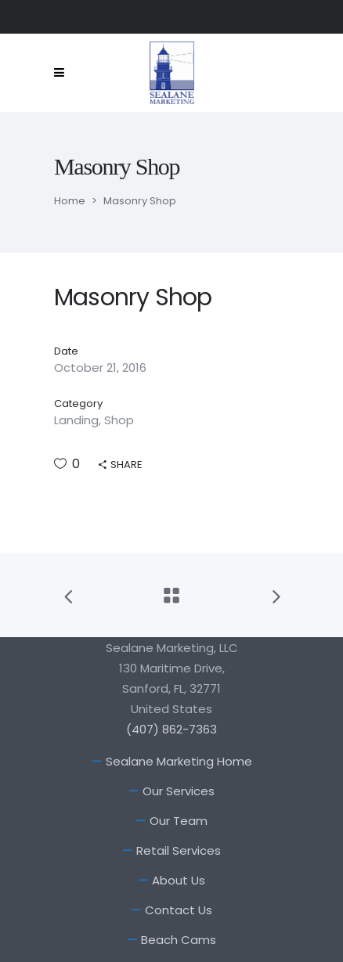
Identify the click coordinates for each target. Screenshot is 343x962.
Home (69, 201)
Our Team (179, 820)
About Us (178, 880)
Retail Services (178, 850)
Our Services (179, 791)
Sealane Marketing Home (179, 761)
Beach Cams (178, 939)
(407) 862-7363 (171, 729)
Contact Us (178, 910)
